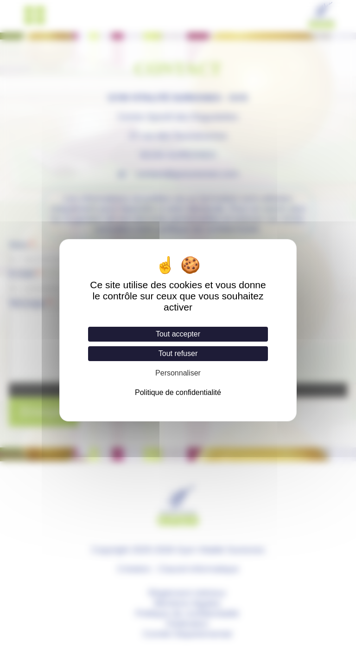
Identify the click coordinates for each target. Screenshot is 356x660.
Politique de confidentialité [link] (178, 392)
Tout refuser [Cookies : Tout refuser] (178, 353)
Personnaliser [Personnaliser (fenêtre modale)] (178, 373)
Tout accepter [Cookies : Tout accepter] (178, 334)
